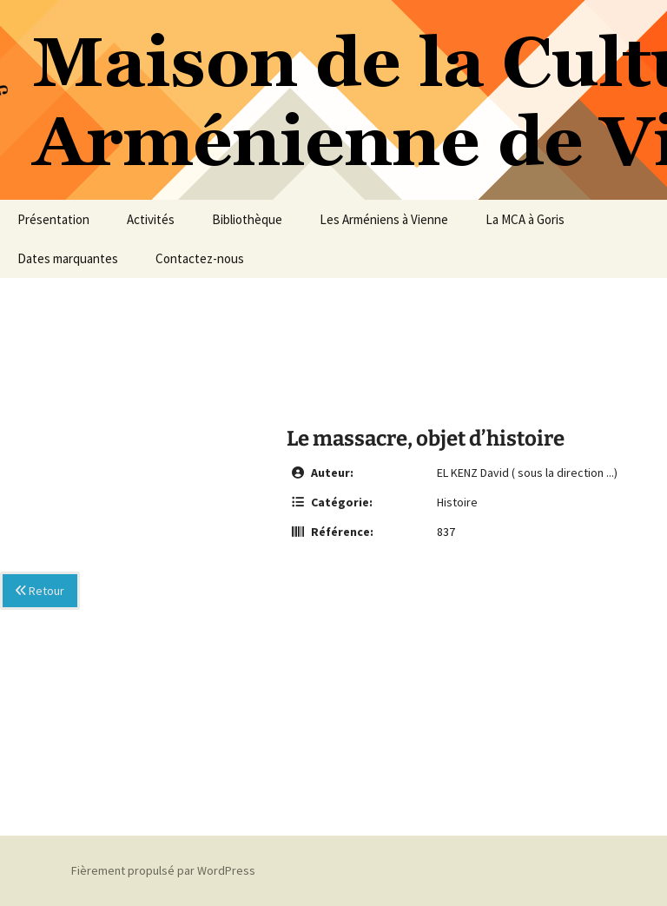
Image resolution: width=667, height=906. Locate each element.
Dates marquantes (67, 258)
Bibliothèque (247, 219)
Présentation (53, 219)
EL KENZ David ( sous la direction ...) (527, 472)
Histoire (457, 502)
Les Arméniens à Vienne (384, 219)
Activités (151, 219)
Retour (40, 590)
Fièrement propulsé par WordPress (163, 870)
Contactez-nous (199, 258)
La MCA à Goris (525, 219)
